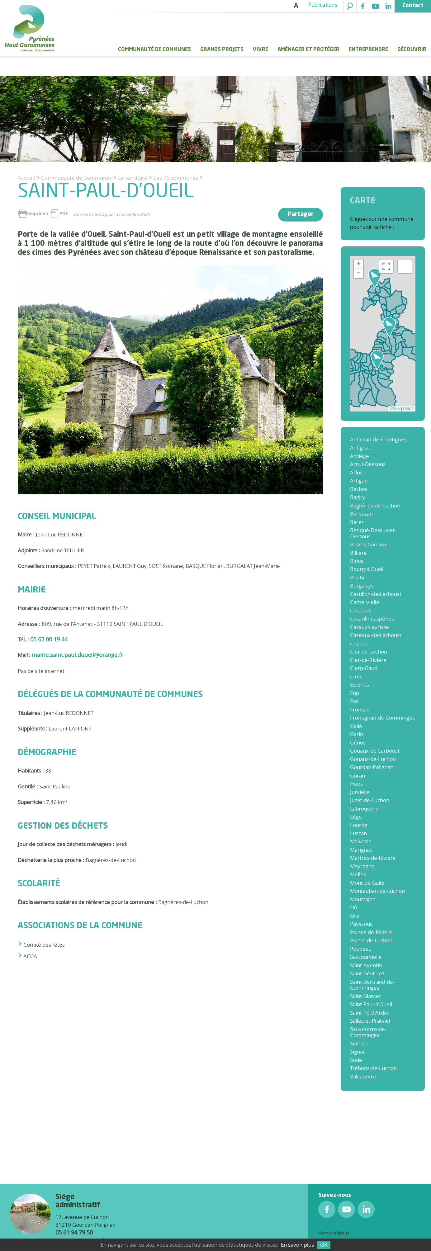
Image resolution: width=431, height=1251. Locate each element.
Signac (357, 1051)
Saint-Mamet (365, 996)
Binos (356, 560)
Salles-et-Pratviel (370, 1020)
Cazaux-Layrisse (369, 626)
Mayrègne (362, 866)
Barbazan (361, 513)
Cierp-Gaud (363, 668)
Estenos (359, 684)
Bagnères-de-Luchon (375, 505)
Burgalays (362, 585)
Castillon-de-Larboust (375, 593)
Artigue (359, 480)
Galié (356, 726)
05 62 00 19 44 (49, 639)
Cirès (356, 676)
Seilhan (358, 1043)
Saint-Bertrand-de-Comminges (372, 984)
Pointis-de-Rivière (371, 932)
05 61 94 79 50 (74, 1232)
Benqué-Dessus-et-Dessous (373, 533)
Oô (353, 907)
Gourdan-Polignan (371, 767)
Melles (358, 874)
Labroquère (364, 808)
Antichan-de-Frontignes (378, 439)
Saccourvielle (366, 956)
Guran (357, 775)
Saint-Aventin (366, 965)
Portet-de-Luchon (371, 940)
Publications (322, 5)
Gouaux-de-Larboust (375, 750)
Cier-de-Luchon (368, 651)
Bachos (358, 488)
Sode (356, 1059)
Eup (354, 693)
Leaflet (395, 409)
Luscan (358, 833)
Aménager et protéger (308, 49)
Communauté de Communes (154, 49)
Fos (354, 701)
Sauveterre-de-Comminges (368, 1032)
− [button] (359, 273)
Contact (412, 5)
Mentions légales (333, 1233)
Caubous (360, 610)
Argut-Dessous (368, 464)
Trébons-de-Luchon (373, 1068)
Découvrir (411, 49)
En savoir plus (297, 1244)
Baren (357, 522)
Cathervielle (364, 602)
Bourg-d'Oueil (366, 569)
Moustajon (363, 899)
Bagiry (357, 497)
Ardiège (359, 455)
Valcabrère (363, 1076)
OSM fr (408, 409)
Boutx (357, 577)
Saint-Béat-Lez (367, 973)
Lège (356, 816)
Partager (300, 215)
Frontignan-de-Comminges (382, 717)
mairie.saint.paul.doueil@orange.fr (77, 655)
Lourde (358, 825)
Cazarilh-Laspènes (372, 618)
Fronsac (359, 709)
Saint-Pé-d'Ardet (369, 1012)
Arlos (356, 472)
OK (323, 1244)
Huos (356, 783)
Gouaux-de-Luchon (373, 759)
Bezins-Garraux (368, 544)
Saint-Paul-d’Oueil (371, 1004)
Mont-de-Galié (367, 882)
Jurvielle (360, 792)
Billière (358, 552)
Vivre (260, 49)
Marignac (361, 849)
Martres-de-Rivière (373, 857)
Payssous (361, 923)
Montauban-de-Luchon (377, 890)
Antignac (360, 447)
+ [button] (359, 264)
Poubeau (361, 948)
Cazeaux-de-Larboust (375, 635)
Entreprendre (368, 49)
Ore (354, 915)
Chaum (358, 643)
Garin (356, 734)
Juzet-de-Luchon (369, 800)
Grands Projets (222, 49)
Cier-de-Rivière (368, 660)
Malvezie (361, 841)
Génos (358, 742)
